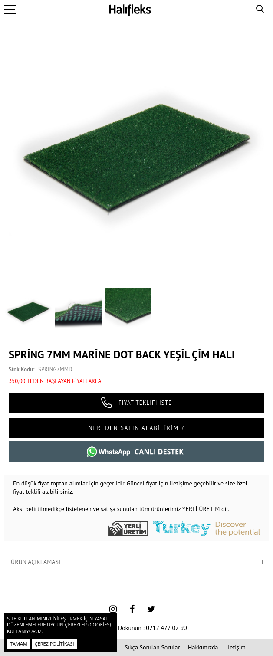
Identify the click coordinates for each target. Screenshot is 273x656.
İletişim (236, 647)
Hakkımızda (203, 647)
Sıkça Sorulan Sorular (152, 647)
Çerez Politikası (54, 643)
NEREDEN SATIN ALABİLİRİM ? (136, 428)
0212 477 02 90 (166, 628)
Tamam (18, 643)
